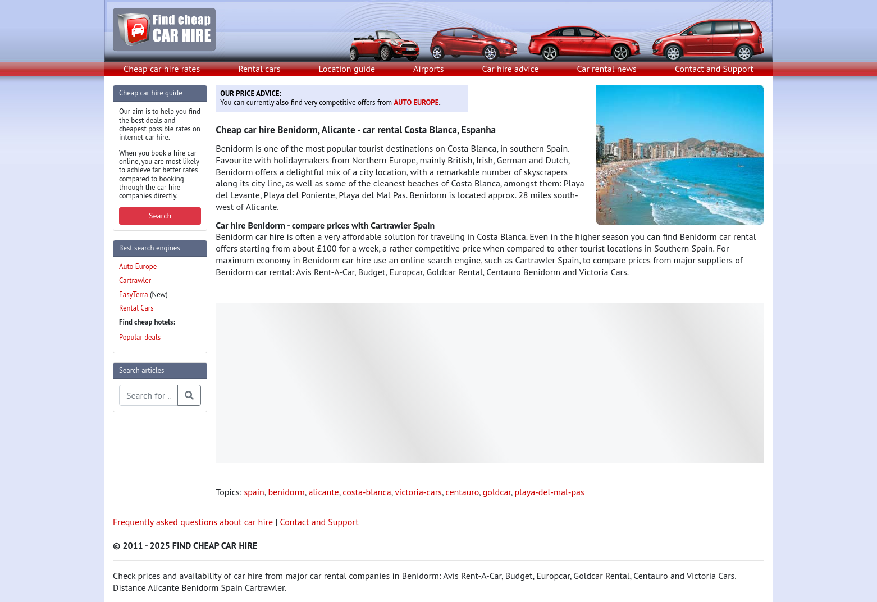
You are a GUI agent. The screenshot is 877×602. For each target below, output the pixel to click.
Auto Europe (138, 266)
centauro (462, 492)
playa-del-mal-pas (549, 492)
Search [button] (160, 216)
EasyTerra (133, 294)
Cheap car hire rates (162, 68)
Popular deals (140, 337)
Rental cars (259, 68)
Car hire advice (510, 68)
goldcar (497, 492)
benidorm (286, 492)
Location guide (346, 68)
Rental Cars (136, 308)
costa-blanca (366, 492)
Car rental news (607, 68)
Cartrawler (135, 280)
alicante (323, 492)
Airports (428, 68)
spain (254, 492)
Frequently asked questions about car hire (193, 521)
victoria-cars (418, 492)
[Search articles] (148, 395)
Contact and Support (714, 68)
